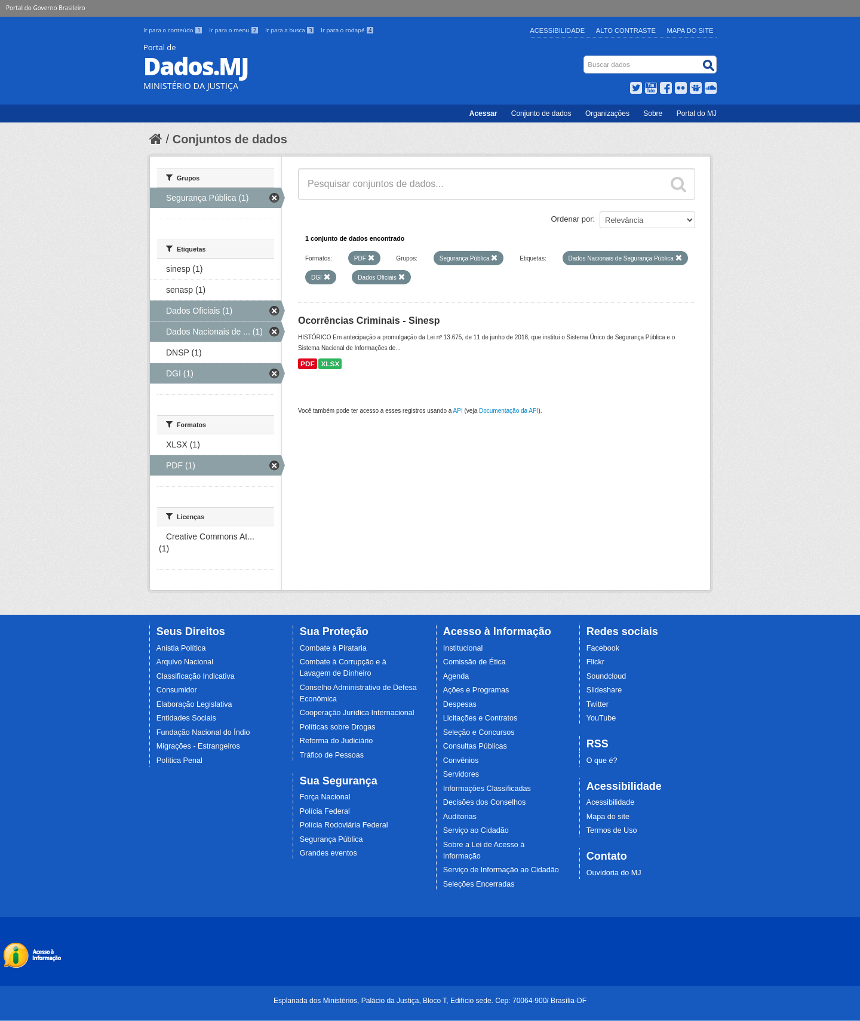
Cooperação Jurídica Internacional (357, 713)
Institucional (463, 648)
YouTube (601, 718)
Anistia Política (181, 648)
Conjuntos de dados (230, 139)
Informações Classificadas (487, 788)
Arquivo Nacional (184, 662)
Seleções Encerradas (479, 884)
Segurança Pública (331, 839)
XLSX (330, 364)
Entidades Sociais (186, 718)
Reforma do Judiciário (336, 741)
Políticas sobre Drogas (338, 727)
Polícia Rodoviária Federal (344, 825)
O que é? (602, 760)
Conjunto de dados (541, 113)
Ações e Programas (476, 690)
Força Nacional (325, 797)
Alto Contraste (626, 30)
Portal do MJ (697, 113)
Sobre (652, 113)
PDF (307, 364)
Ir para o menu (234, 30)
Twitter (597, 704)
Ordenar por (572, 218)
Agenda (456, 676)
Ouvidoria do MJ (613, 873)
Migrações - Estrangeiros (198, 746)
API (458, 410)
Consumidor (176, 690)
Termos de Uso (611, 830)
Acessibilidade (557, 30)
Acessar (483, 113)
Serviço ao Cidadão (476, 830)
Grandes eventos (328, 853)
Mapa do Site (690, 30)
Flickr (595, 662)
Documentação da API (509, 410)
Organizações (607, 113)
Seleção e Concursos (479, 732)
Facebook (602, 648)
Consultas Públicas (475, 746)
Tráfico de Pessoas (332, 755)
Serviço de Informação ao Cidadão (501, 870)
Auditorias (460, 816)
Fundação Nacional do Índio (203, 732)
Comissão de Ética (474, 662)
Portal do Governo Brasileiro (45, 8)
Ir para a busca (290, 30)
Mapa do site (607, 816)
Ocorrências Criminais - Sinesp (369, 320)
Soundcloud (606, 676)
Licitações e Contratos (480, 718)
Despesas (460, 704)
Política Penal (179, 760)
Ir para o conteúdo (173, 30)
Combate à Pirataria (333, 648)
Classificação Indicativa (195, 676)
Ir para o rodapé (347, 30)
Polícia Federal (325, 811)
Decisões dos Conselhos (484, 802)
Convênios (461, 760)
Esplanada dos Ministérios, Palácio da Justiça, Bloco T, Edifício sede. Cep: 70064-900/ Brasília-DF (430, 1001)
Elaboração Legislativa (194, 704)
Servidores (461, 774)
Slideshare (604, 690)
